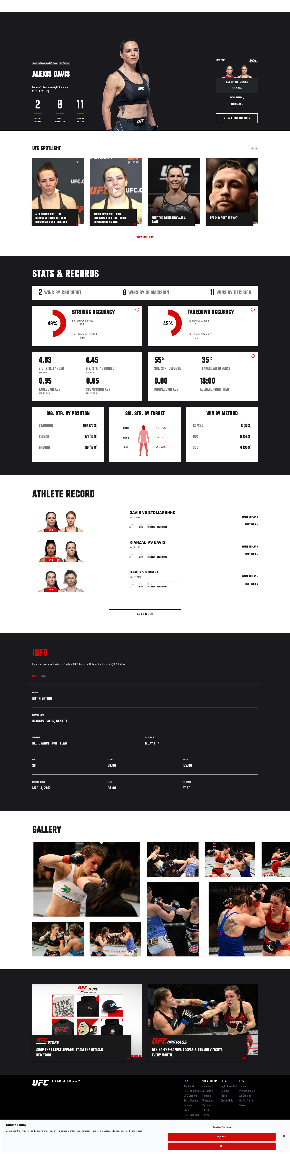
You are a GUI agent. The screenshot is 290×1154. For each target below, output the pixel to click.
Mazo (154, 572)
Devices (225, 1091)
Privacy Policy (247, 1091)
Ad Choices (245, 1096)
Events (28, 14)
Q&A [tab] (43, 676)
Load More (145, 614)
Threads (206, 1096)
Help (223, 1081)
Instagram (207, 1091)
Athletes (60, 14)
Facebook (207, 1086)
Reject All (222, 1137)
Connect (200, 14)
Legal (242, 1081)
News (74, 14)
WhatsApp (207, 1100)
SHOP (249, 14)
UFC (186, 1081)
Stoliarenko (162, 513)
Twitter (206, 1115)
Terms (242, 1086)
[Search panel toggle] (259, 14)
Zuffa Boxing (233, 14)
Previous (252, 148)
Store (187, 1110)
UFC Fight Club (192, 1115)
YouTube (206, 1105)
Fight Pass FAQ (229, 1086)
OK (221, 1146)
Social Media (209, 1081)
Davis (135, 513)
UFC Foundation (192, 1091)
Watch (215, 14)
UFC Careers (190, 1096)
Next (256, 148)
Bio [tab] (34, 676)
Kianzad (138, 543)
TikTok (206, 1110)
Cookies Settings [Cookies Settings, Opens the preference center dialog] (222, 1127)
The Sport (189, 1086)
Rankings (43, 14)
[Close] (284, 1136)
